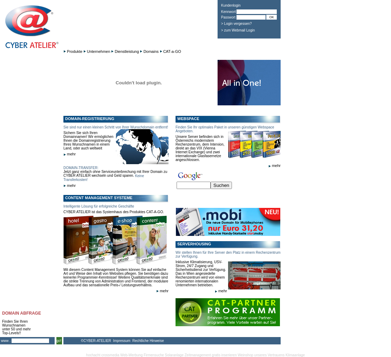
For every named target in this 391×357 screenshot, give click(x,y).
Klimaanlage (295, 355)
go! (58, 341)
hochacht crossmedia (102, 355)
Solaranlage (174, 355)
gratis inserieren (224, 355)
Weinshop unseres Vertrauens (261, 355)
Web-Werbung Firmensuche (142, 355)
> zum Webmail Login (238, 30)
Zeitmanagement (198, 355)
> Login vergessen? (236, 24)
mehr (69, 154)
